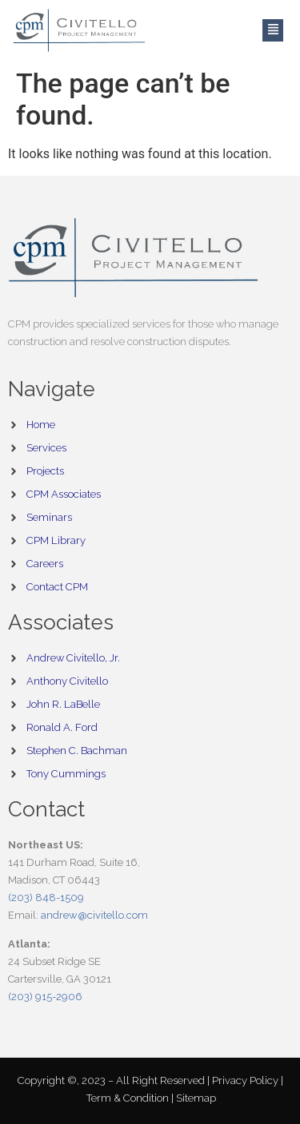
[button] (272, 30)
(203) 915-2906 (45, 997)
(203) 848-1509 (46, 898)
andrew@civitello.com (94, 915)
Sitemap (196, 1098)
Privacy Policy (246, 1080)
